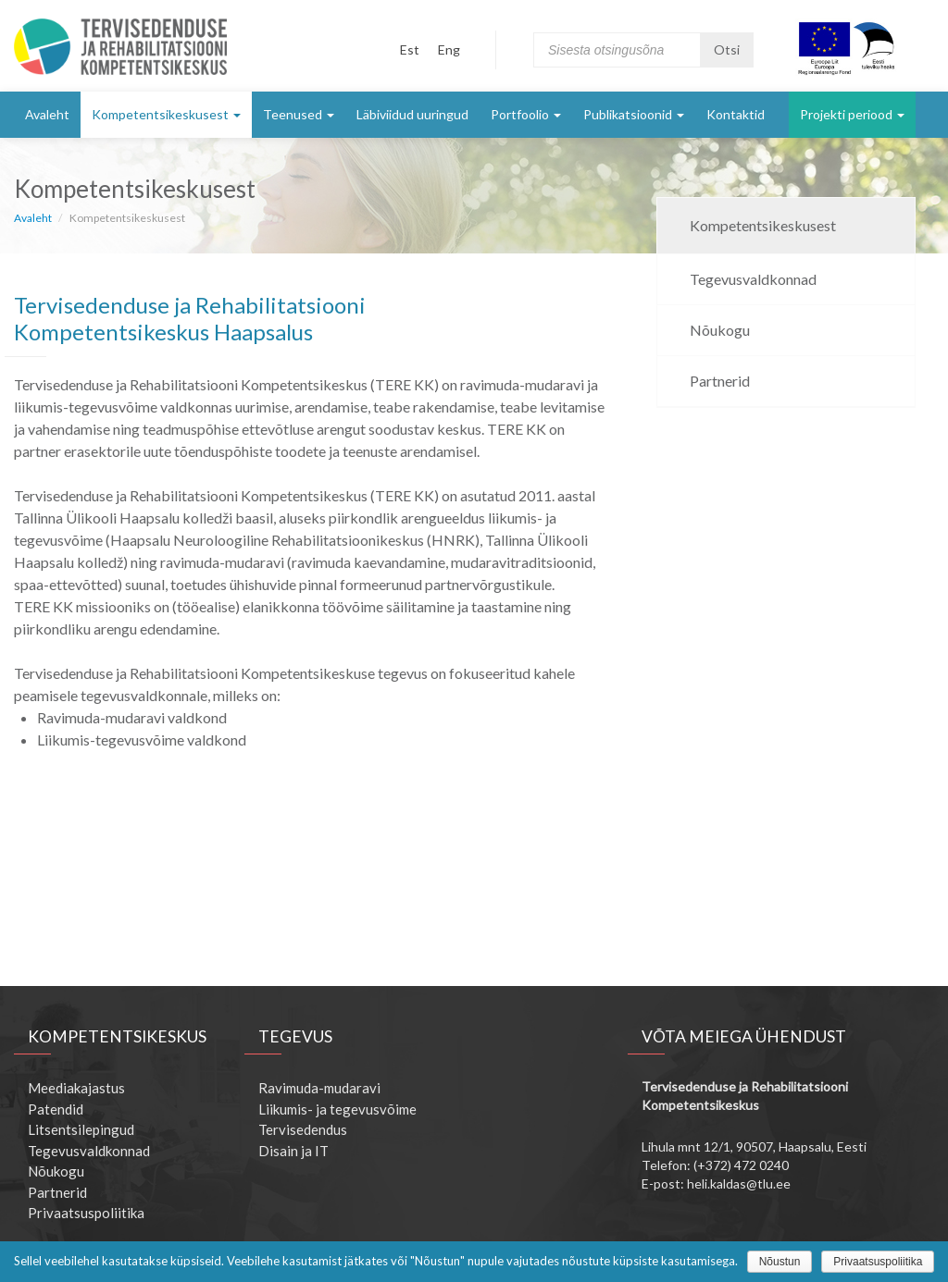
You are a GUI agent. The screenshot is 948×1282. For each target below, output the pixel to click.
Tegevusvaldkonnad (753, 279)
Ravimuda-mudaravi (319, 1087)
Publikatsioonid (633, 114)
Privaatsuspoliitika (86, 1212)
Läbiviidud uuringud (412, 114)
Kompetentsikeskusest (166, 114)
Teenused (298, 114)
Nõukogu (720, 330)
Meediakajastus (76, 1087)
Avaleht (47, 114)
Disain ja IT (293, 1150)
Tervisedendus (302, 1129)
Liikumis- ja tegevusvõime (337, 1109)
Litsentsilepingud (81, 1129)
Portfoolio (526, 114)
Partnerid (720, 380)
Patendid (55, 1109)
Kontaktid (735, 114)
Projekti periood (852, 114)
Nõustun (780, 1261)
